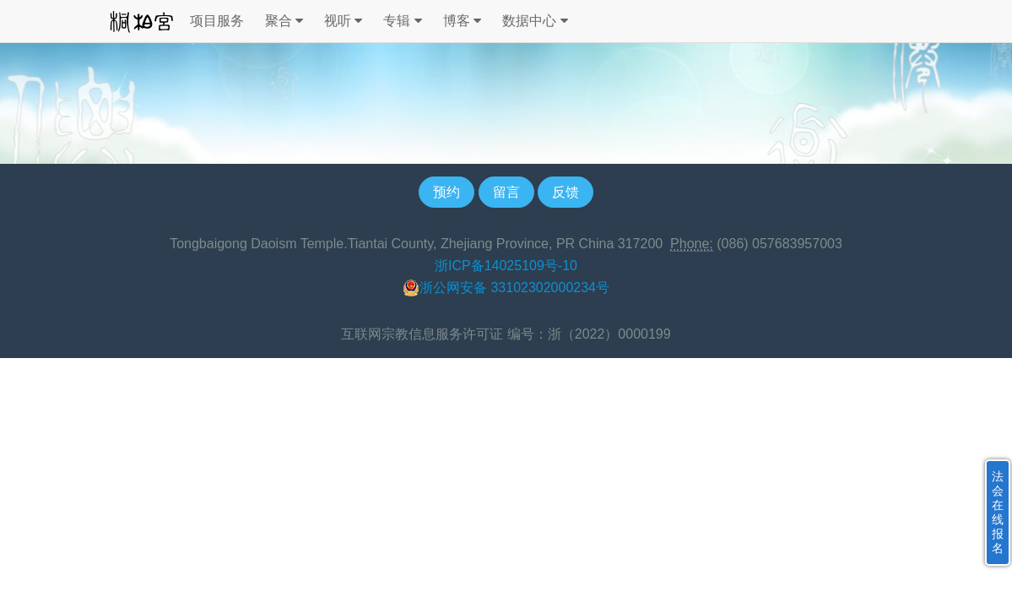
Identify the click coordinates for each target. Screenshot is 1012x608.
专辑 (402, 21)
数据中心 (534, 21)
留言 (506, 192)
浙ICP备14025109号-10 (506, 265)
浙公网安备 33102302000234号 (506, 288)
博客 (462, 21)
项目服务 (217, 21)
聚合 (284, 21)
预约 (446, 192)
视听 (343, 21)
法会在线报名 (998, 512)
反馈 (565, 192)
